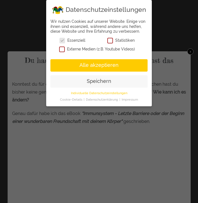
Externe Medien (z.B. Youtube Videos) (97, 49)
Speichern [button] (99, 81)
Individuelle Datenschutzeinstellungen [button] (99, 92)
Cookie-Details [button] (71, 99)
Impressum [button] (130, 99)
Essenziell (72, 40)
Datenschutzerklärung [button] (102, 99)
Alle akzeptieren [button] (99, 65)
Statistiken (121, 40)
